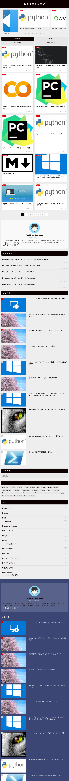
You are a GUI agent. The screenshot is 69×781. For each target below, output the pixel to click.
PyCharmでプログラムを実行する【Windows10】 (20, 278)
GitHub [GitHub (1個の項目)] (44, 487)
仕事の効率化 (18, 42)
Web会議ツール (36, 544)
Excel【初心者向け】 (36, 575)
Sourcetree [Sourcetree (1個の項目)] (56, 490)
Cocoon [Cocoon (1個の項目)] (13, 487)
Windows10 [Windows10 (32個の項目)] (39, 493)
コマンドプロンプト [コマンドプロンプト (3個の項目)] (7, 495)
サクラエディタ (51, 42)
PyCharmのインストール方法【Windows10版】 (20, 284)
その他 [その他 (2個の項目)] (62, 493)
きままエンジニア (34, 3)
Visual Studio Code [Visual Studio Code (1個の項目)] (29, 493)
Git (35, 518)
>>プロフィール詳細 (10, 245)
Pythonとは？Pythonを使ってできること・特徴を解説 (22, 265)
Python (51, 38)
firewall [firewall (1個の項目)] (33, 487)
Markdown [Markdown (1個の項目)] (17, 490)
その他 (35, 553)
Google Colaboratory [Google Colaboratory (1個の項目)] (53, 487)
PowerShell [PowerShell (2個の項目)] (35, 490)
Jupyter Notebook (35, 526)
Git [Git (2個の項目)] (38, 487)
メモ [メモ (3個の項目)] (26, 495)
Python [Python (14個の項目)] (43, 490)
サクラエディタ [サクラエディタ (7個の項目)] (18, 495)
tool (35, 540)
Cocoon (35, 508)
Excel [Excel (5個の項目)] (27, 487)
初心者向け (35, 572)
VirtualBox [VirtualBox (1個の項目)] (19, 493)
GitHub (36, 521)
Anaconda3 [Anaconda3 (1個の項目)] (6, 487)
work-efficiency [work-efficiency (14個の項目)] (48, 493)
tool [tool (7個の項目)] (12, 493)
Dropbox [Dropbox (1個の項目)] (20, 487)
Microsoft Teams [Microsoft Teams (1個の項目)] (26, 490)
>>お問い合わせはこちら (11, 244)
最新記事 (17, 38)
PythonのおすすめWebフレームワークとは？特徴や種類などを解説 (26, 259)
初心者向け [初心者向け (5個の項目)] (33, 495)
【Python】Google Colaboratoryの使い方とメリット (22, 272)
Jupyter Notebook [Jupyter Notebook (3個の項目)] (7, 490)
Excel (35, 513)
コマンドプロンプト (35, 558)
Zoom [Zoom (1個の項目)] (56, 493)
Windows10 (35, 548)
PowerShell (35, 531)
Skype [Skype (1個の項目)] (49, 490)
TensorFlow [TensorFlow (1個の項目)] (6, 493)
